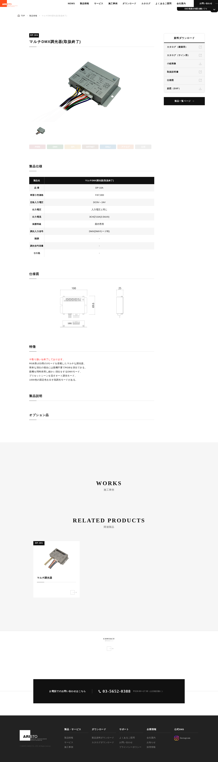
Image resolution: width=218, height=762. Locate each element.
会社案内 (175, 10)
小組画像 (171, 63)
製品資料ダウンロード (103, 737)
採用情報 (151, 747)
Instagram (182, 738)
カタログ (140, 10)
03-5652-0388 (117, 691)
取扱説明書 (172, 72)
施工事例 (108, 10)
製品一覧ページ (183, 101)
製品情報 (80, 10)
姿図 (174, 88)
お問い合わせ (199, 10)
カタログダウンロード (103, 742)
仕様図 (170, 80)
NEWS (67, 10)
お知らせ (151, 742)
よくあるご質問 (158, 10)
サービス (94, 10)
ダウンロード (124, 10)
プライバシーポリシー (130, 747)
